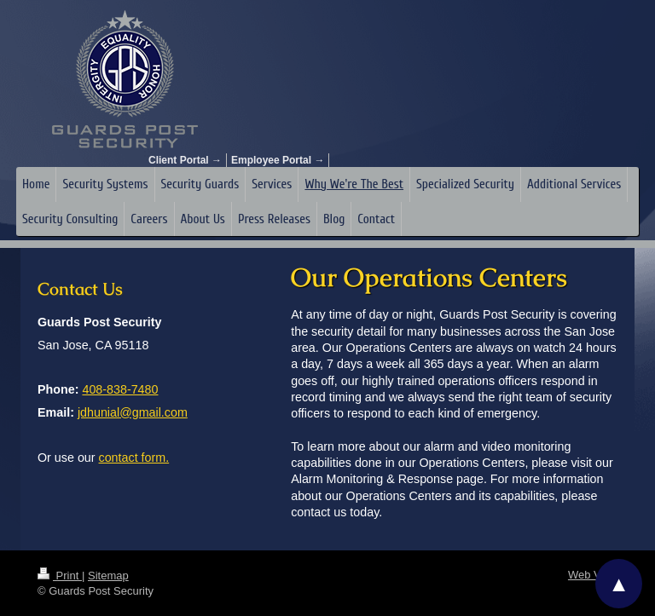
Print (60, 575)
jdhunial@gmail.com (133, 412)
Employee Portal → (277, 160)
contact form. (134, 457)
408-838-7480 (120, 389)
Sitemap (108, 575)
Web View (592, 574)
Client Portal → (185, 160)
